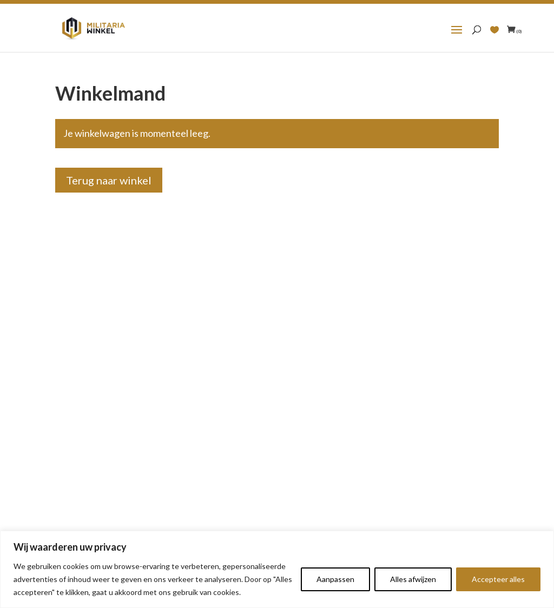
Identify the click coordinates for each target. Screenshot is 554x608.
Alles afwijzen (413, 579)
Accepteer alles (498, 579)
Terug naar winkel (108, 180)
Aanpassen (335, 579)
